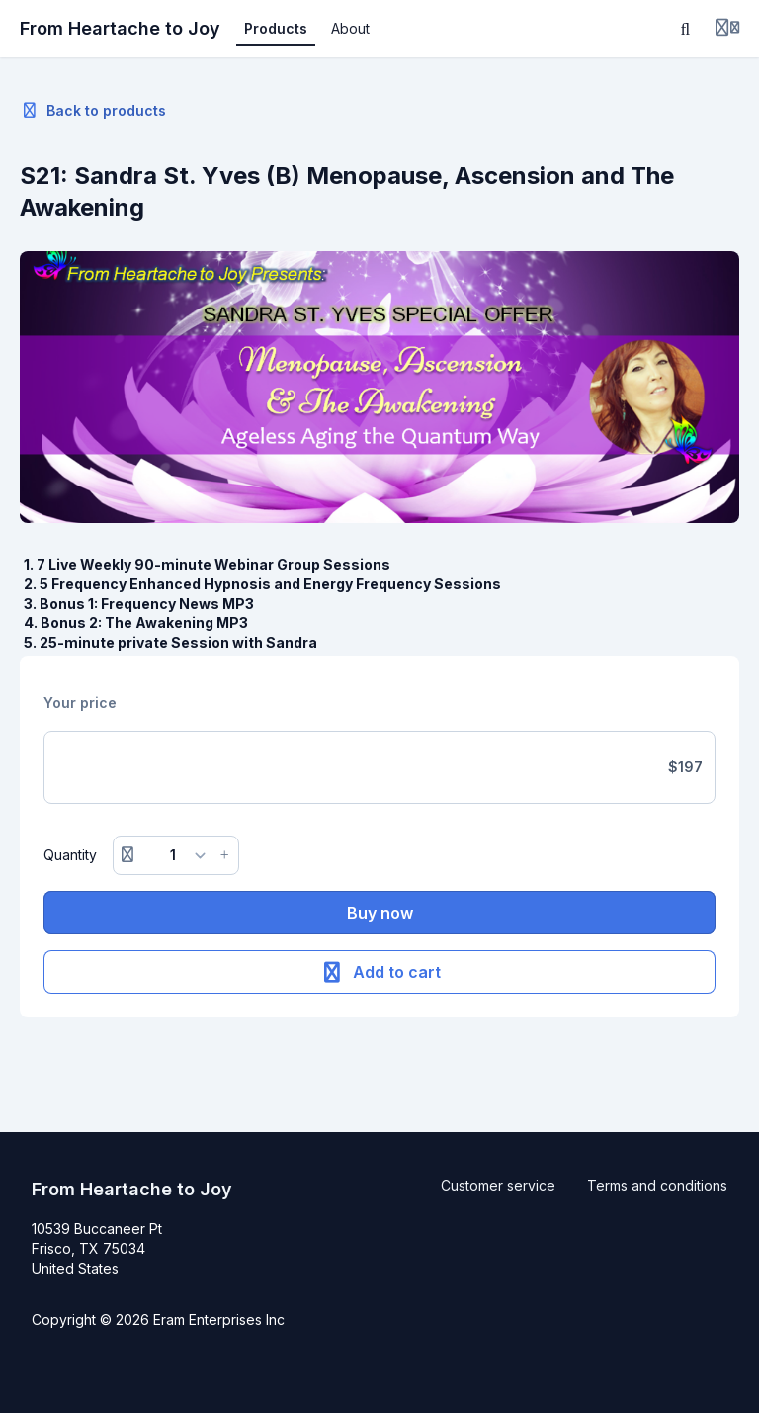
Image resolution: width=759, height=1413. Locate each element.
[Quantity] (176, 855)
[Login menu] (727, 28)
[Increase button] (224, 855)
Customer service (498, 1185)
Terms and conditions (657, 1185)
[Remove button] (127, 855)
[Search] (686, 28)
